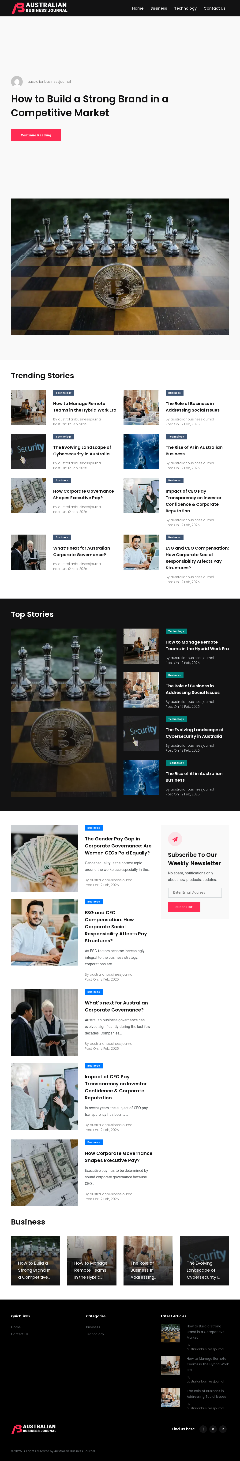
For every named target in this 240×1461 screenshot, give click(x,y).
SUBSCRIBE (184, 907)
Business (158, 8)
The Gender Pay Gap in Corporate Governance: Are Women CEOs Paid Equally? (118, 845)
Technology (185, 8)
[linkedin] (223, 1429)
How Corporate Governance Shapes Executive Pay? (119, 1157)
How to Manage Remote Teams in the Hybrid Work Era (208, 1364)
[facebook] (203, 1429)
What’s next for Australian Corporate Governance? (116, 1006)
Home (137, 8)
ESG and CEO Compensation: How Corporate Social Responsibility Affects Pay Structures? (116, 926)
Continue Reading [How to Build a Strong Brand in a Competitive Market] (36, 135)
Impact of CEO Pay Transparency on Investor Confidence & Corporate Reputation (116, 1087)
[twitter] (213, 1429)
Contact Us (214, 8)
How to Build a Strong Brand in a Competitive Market (90, 106)
